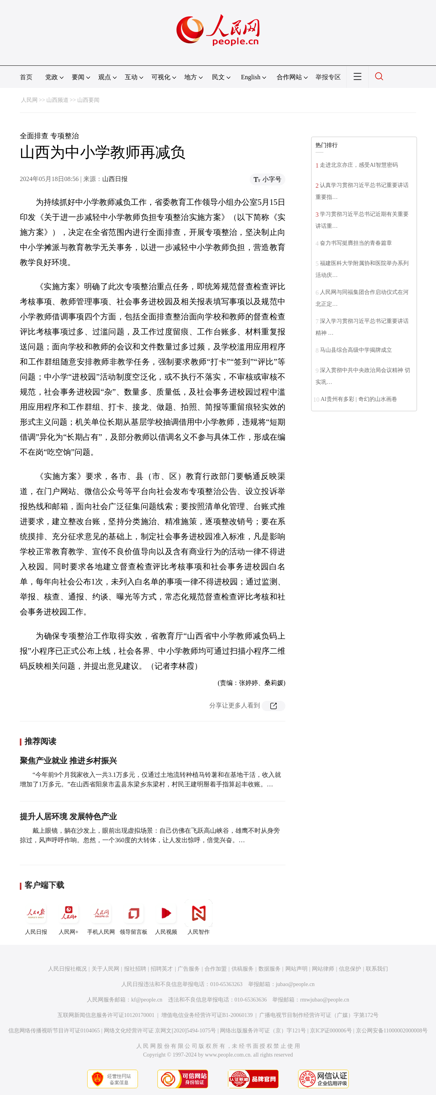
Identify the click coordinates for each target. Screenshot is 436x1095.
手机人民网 (101, 917)
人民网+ (68, 917)
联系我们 (377, 969)
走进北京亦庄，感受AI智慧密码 (359, 165)
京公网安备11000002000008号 (392, 1031)
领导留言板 (133, 917)
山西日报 (115, 179)
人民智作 (198, 917)
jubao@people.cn (295, 984)
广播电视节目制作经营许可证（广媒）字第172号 (319, 1015)
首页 (26, 77)
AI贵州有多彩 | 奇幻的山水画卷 (359, 399)
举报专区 (328, 77)
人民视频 (166, 917)
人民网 (29, 100)
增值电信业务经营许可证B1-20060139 (207, 1015)
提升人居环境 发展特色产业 (68, 816)
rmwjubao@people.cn (324, 1000)
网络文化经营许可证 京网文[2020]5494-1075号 (160, 1031)
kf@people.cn (147, 1000)
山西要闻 (88, 100)
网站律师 (323, 969)
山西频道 (57, 100)
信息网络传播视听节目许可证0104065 (54, 1031)
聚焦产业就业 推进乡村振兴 (68, 760)
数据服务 (269, 969)
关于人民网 (105, 969)
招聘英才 (162, 969)
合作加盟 (216, 969)
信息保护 (350, 969)
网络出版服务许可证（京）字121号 (263, 1031)
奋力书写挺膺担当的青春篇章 (356, 243)
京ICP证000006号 (331, 1031)
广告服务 (189, 969)
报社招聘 (135, 969)
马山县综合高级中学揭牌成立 (356, 350)
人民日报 (36, 917)
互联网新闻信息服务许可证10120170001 (106, 1015)
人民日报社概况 (67, 969)
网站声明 (296, 969)
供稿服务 (242, 969)
